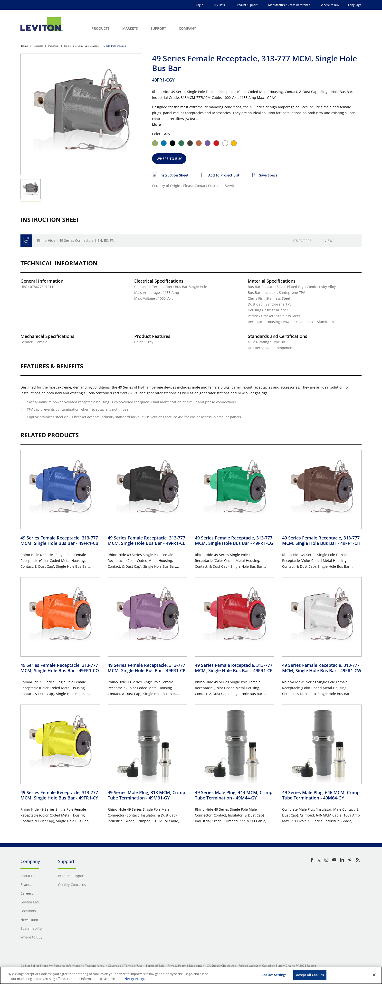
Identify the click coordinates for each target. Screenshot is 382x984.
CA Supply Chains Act (221, 966)
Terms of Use (133, 966)
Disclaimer (196, 966)
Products (38, 45)
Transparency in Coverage (103, 966)
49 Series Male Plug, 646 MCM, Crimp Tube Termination (321, 795)
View (329, 240)
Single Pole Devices (115, 45)
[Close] (374, 974)
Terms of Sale (155, 966)
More (156, 124)
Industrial (53, 45)
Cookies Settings (273, 975)
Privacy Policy (177, 966)
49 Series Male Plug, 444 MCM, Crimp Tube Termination (233, 795)
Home (24, 45)
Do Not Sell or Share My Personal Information (51, 966)
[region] (191, 975)
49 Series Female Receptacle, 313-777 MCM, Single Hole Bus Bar (59, 540)
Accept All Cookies (310, 975)
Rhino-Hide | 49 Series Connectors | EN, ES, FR (75, 240)
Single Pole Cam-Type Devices (81, 45)
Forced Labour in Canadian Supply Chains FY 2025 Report (277, 966)
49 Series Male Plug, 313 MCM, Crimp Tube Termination (146, 795)
